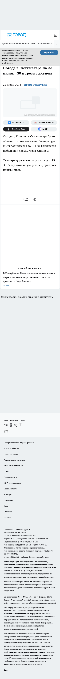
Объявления (9, 500)
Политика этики (11, 454)
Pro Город (8, 494)
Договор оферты (11, 448)
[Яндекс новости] (44, 122)
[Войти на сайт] (55, 35)
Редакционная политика (14, 460)
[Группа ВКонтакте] (16, 122)
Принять (49, 52)
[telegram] (35, 199)
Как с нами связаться (13, 465)
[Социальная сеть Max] (44, 129)
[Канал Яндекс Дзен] (16, 129)
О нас (6, 471)
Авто (6, 506)
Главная (7, 517)
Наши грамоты (10, 477)
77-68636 (29, 597)
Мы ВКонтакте (10, 489)
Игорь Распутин (35, 84)
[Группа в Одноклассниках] (10, 425)
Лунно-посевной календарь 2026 (18, 43)
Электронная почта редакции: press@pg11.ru (24, 548)
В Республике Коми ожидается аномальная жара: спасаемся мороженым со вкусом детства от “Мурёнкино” (30, 280)
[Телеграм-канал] (15, 425)
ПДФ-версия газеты (12, 483)
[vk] (25, 199)
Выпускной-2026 (46, 43)
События (8, 511)
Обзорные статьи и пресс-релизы (19, 442)
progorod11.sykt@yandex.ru (16, 557)
